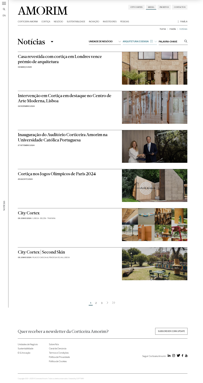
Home (163, 28)
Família (183, 21)
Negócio (58, 21)
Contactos (179, 7)
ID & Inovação (24, 352)
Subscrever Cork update (171, 331)
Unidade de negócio (105, 41)
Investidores (110, 21)
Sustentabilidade (76, 21)
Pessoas (124, 21)
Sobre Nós (54, 344)
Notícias (31, 41)
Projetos (164, 7)
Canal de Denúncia (57, 348)
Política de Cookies (58, 361)
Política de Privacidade (59, 357)
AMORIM (38, 9)
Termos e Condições (59, 352)
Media (151, 7)
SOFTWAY (80, 379)
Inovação (94, 21)
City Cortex (136, 7)
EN (4, 15)
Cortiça (45, 21)
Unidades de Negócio (28, 344)
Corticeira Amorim (28, 21)
